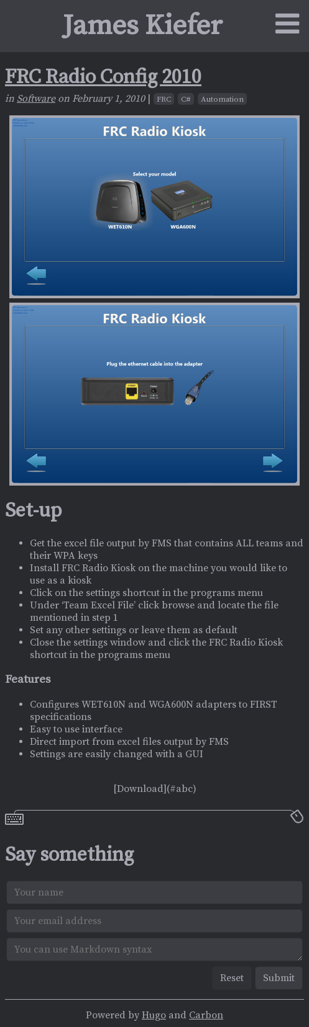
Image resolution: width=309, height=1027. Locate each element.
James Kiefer (143, 26)
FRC (164, 99)
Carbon (206, 1015)
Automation (222, 99)
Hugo (154, 1015)
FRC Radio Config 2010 (103, 77)
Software (36, 98)
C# (186, 99)
